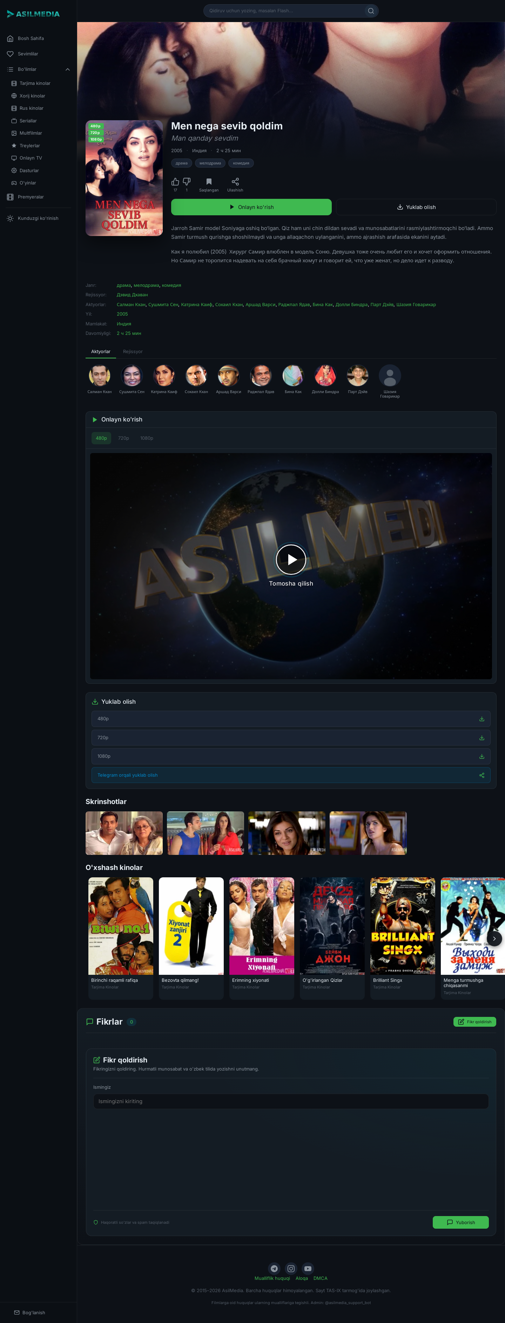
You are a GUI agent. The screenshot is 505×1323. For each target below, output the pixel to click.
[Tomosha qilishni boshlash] (291, 566)
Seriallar (24, 121)
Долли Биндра (352, 304)
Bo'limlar (39, 69)
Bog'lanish (29, 1313)
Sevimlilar (22, 54)
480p (101, 438)
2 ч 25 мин (228, 150)
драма (182, 163)
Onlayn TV (26, 158)
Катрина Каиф (196, 304)
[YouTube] (308, 1268)
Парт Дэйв (382, 304)
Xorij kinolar (28, 96)
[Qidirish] (371, 11)
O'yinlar (23, 183)
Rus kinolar (27, 108)
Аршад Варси (260, 304)
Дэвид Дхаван (132, 294)
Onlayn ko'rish (251, 207)
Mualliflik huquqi (272, 1278)
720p (123, 438)
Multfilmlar (26, 133)
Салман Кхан (131, 304)
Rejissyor (133, 351)
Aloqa (302, 1278)
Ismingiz (102, 1087)
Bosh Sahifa (25, 38)
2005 (176, 150)
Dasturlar (25, 171)
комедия (241, 163)
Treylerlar (25, 146)
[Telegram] (274, 1268)
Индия (199, 150)
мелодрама (210, 163)
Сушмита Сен (163, 304)
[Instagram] (291, 1268)
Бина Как (323, 304)
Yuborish (461, 1223)
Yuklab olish (416, 207)
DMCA (321, 1278)
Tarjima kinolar (30, 83)
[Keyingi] (494, 938)
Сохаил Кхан (229, 304)
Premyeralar (25, 197)
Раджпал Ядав (294, 304)
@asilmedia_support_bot (348, 1302)
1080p (146, 438)
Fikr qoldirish (475, 1022)
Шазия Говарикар (416, 304)
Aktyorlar (100, 351)
